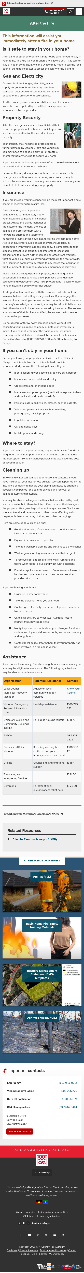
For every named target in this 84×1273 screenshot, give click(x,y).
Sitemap (43, 1254)
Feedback (25, 1254)
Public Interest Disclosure (53, 1251)
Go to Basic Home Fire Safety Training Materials (42, 939)
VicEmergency (56, 1254)
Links (34, 1254)
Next (28, 1223)
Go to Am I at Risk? (42, 892)
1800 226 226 (69, 1091)
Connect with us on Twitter (46, 1235)
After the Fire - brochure (35, 840)
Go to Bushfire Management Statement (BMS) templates (42, 986)
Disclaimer (12, 1251)
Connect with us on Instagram (37, 1235)
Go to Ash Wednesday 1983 (42, 1033)
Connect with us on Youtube (29, 1235)
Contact (72, 1251)
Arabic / (41, 1223)
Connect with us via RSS (63, 1235)
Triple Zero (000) (67, 1083)
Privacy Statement (28, 1251)
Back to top (44, 1173)
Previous (19, 1223)
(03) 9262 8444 (68, 1107)
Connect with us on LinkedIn (54, 1235)
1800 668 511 (69, 1099)
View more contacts (20, 1132)
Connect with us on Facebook (20, 1235)
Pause (24, 1223)
